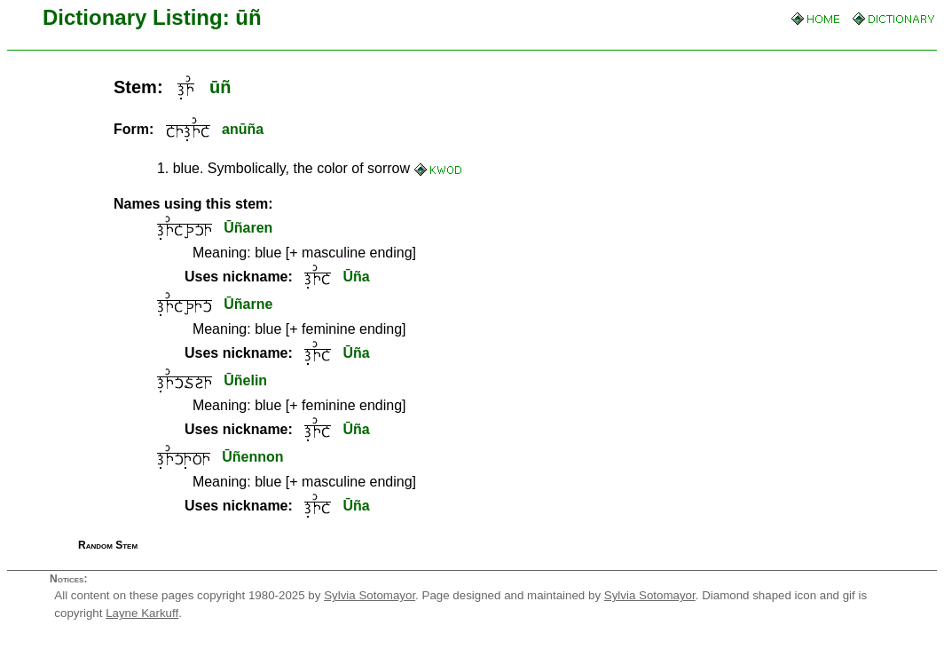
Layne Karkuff (142, 613)
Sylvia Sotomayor (369, 595)
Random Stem (108, 545)
